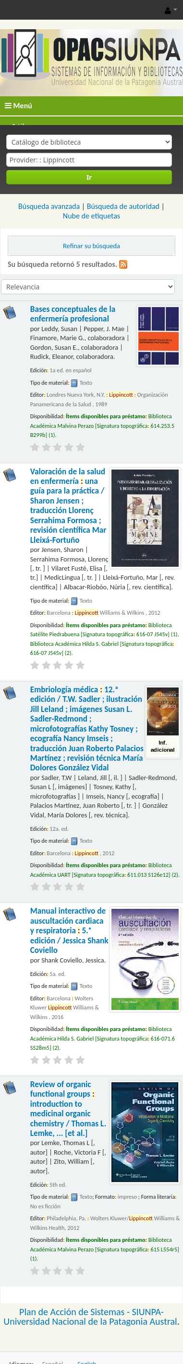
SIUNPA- (148, 1312)
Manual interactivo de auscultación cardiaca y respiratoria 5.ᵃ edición (69, 930)
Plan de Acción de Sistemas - (75, 1312)
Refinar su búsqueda (91, 245)
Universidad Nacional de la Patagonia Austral (90, 1321)
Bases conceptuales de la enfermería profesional (73, 314)
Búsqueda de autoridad (123, 206)
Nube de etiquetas (91, 215)
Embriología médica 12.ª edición (87, 729)
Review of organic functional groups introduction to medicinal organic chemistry (68, 1108)
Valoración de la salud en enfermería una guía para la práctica (68, 506)
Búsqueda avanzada (49, 206)
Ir (89, 177)
